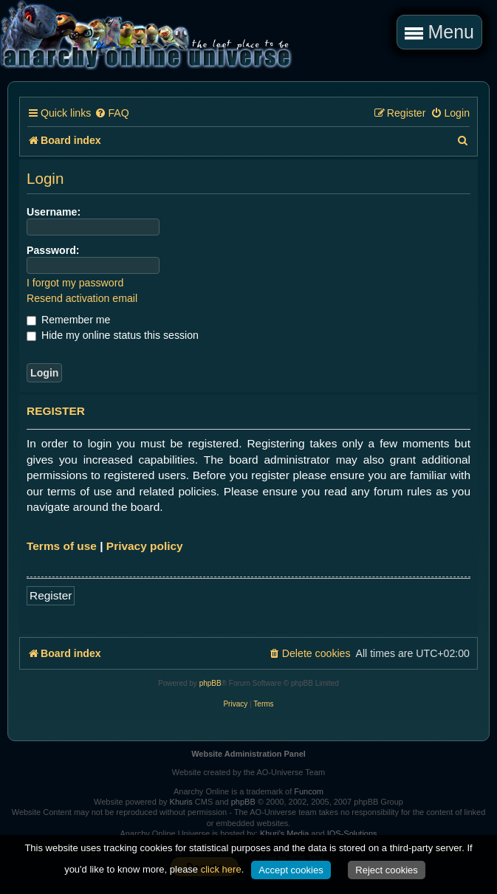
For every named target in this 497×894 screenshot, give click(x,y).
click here (221, 869)
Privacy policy (144, 546)
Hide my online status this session (113, 335)
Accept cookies (290, 870)
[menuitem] (111, 113)
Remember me (68, 320)
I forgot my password (75, 283)
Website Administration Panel (248, 753)
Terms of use (62, 546)
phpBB (210, 683)
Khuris (181, 801)
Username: (53, 212)
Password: (53, 250)
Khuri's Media (284, 833)
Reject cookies (386, 870)
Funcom (308, 791)
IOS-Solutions (352, 833)
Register (51, 595)
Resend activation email (82, 298)
